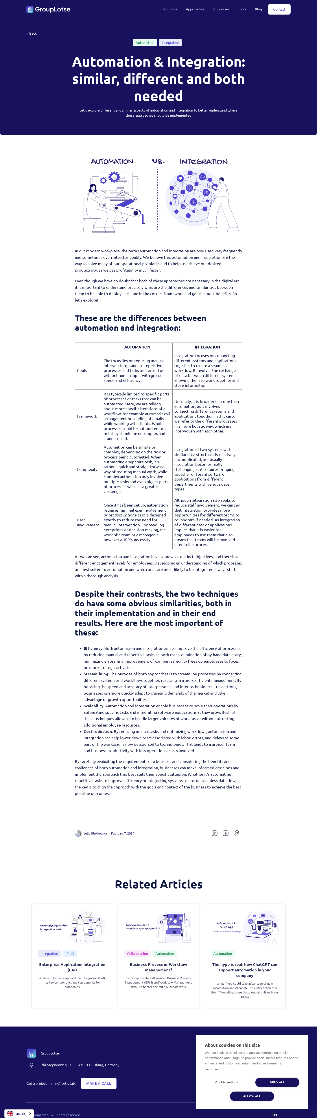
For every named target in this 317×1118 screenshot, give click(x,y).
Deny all (277, 1082)
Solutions (170, 9)
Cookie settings (226, 1082)
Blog (258, 9)
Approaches (195, 9)
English (16, 1113)
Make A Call (98, 1083)
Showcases (221, 9)
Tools (242, 9)
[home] (48, 9)
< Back (31, 33)
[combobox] (19, 1113)
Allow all (252, 1096)
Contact (279, 9)
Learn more (212, 1069)
